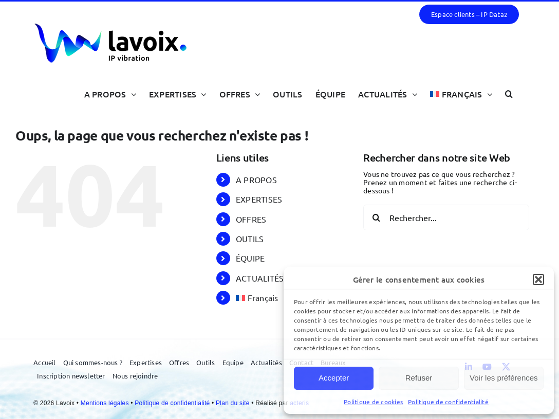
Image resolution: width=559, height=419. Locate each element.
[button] (538, 279)
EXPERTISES (259, 199)
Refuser (419, 377)
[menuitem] (461, 93)
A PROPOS (256, 179)
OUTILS (250, 238)
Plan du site (233, 403)
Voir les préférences (504, 377)
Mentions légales (106, 403)
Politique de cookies (373, 401)
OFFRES (251, 219)
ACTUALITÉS (260, 278)
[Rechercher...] (446, 217)
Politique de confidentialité (448, 401)
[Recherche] (376, 217)
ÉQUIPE (250, 258)
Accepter (334, 377)
